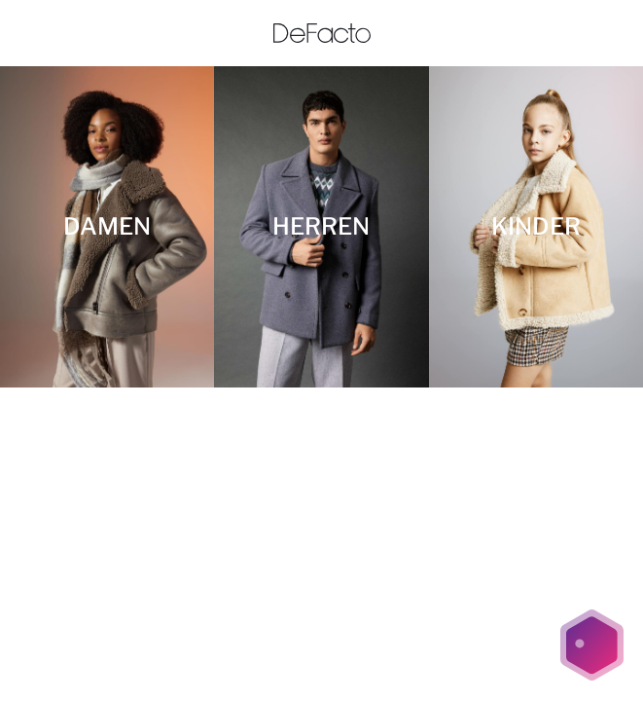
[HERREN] (321, 226)
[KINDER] (536, 226)
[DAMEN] (107, 226)
